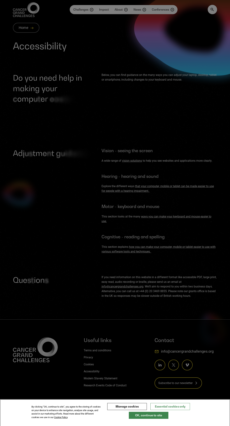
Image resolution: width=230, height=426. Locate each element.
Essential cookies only (170, 408)
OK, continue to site (148, 417)
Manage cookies (127, 408)
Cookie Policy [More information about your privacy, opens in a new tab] (61, 419)
